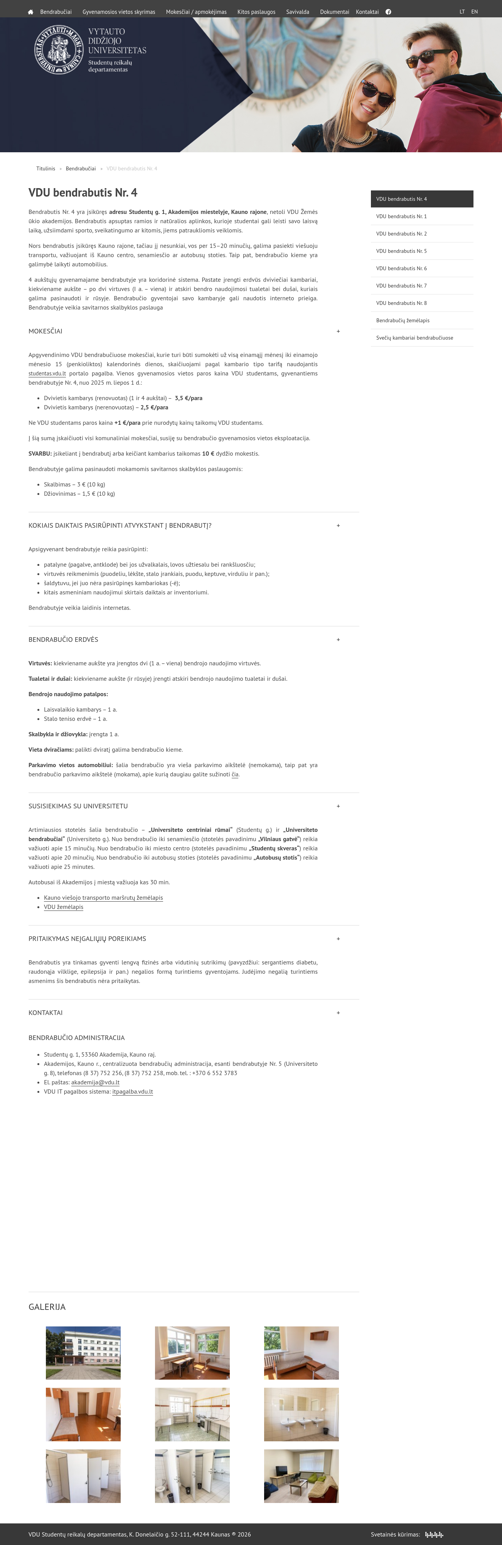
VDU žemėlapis (63, 907)
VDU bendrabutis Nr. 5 (401, 250)
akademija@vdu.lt (95, 1082)
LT (457, 8)
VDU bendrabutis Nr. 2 (401, 233)
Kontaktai (390, 8)
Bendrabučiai (58, 8)
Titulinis (45, 168)
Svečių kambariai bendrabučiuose (414, 337)
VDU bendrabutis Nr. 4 (401, 198)
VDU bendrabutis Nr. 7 (401, 285)
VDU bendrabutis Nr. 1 (401, 216)
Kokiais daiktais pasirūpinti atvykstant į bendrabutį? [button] (120, 525)
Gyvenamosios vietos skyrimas (125, 8)
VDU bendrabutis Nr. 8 (401, 303)
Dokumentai (354, 8)
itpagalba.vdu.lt (132, 1091)
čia (235, 774)
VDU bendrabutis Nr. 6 (401, 268)
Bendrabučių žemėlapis (403, 320)
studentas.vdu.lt (49, 373)
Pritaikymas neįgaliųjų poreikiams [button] (87, 938)
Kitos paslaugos (272, 8)
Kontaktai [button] (46, 1012)
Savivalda (315, 8)
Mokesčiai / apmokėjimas (208, 8)
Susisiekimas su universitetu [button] (78, 805)
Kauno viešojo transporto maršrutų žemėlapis (103, 897)
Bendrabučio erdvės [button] (63, 639)
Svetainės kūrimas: (407, 1534)
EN (471, 8)
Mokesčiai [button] (45, 331)
